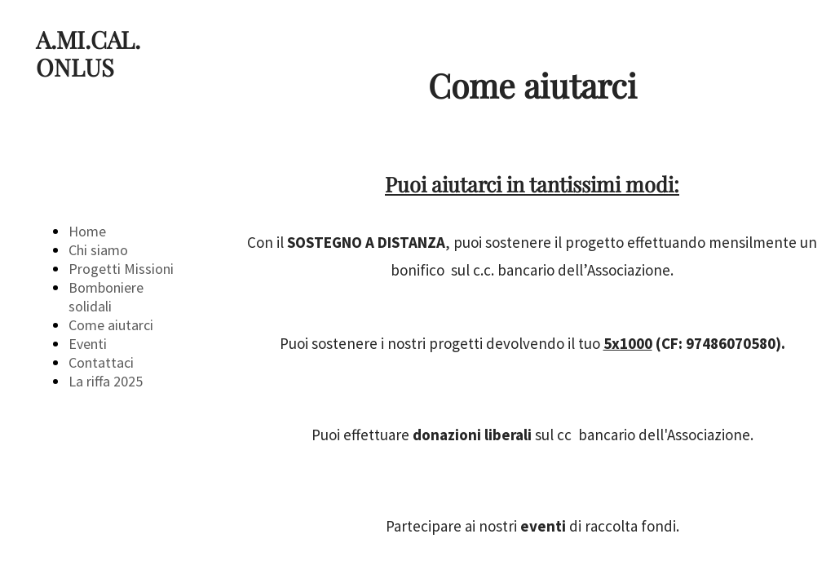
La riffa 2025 (105, 381)
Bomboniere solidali (106, 297)
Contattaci (101, 362)
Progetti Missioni (121, 268)
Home (87, 231)
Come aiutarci (110, 325)
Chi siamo (98, 250)
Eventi (87, 343)
